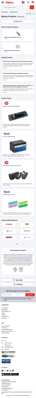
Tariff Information (6, 333)
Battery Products (14, 12)
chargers (16, 257)
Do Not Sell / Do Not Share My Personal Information (18, 395)
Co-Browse (5, 349)
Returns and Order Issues (7, 331)
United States (5, 380)
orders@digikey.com (7, 347)
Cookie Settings (5, 390)
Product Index (4, 12)
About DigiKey (5, 308)
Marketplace (4, 309)
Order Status (4, 327)
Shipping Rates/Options (7, 329)
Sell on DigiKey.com (6, 311)
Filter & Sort (19, 21)
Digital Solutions (5, 316)
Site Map (4, 314)
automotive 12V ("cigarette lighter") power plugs (19, 258)
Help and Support (6, 326)
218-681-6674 (6, 345)
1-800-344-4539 (6, 343)
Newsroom (4, 318)
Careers (3, 313)
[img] (9, 3)
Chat (4, 341)
